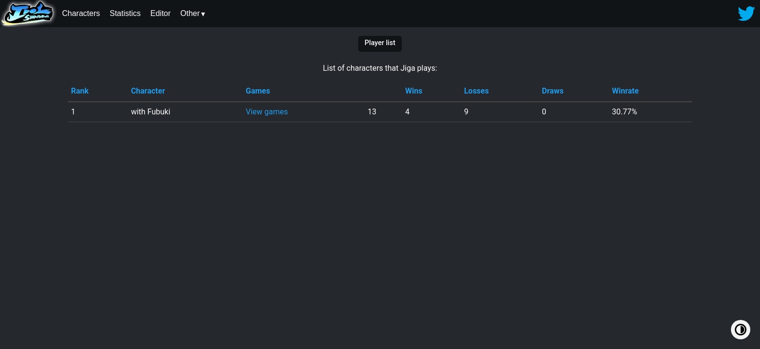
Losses (476, 90)
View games (267, 111)
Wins (413, 90)
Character (148, 90)
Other (190, 13)
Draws (553, 90)
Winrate (625, 90)
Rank (79, 90)
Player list (379, 43)
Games (258, 90)
